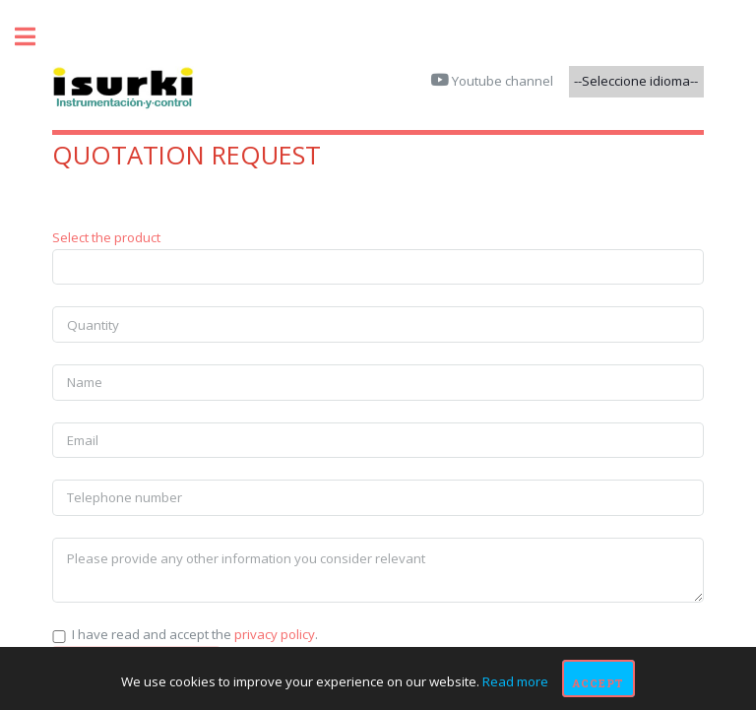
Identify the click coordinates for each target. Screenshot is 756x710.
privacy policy (274, 634)
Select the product (106, 237)
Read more (515, 682)
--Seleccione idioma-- (636, 81)
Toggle (35, 37)
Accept (598, 683)
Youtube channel (501, 81)
